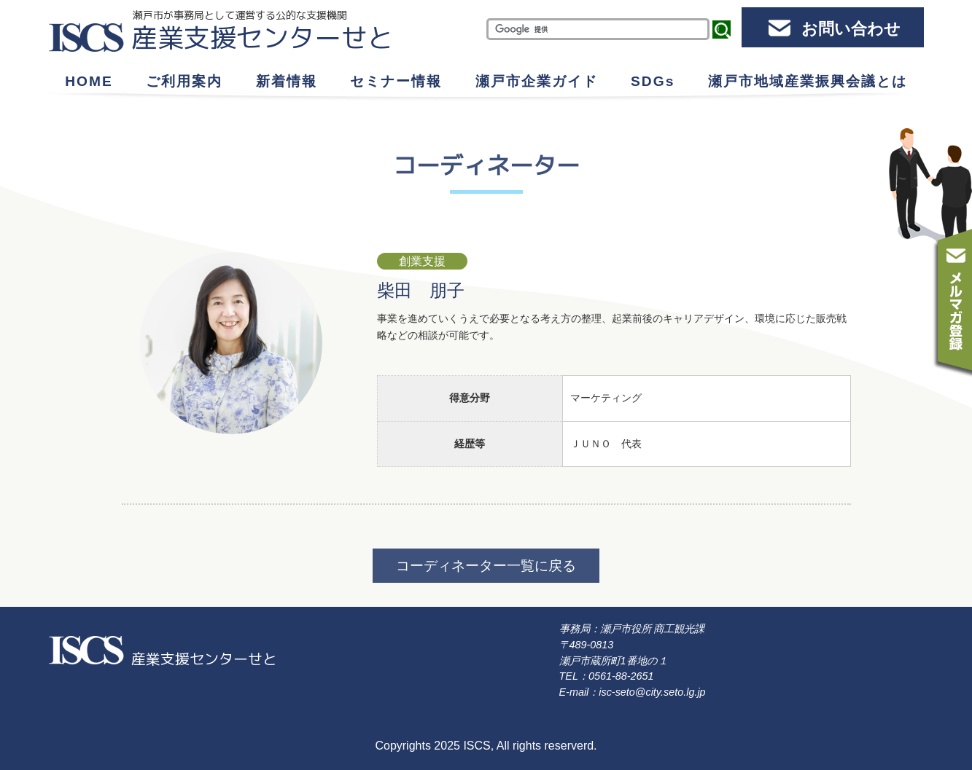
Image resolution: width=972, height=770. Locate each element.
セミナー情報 (396, 81)
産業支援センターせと (262, 37)
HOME (89, 81)
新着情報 (286, 81)
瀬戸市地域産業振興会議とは (807, 81)
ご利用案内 (184, 81)
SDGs (652, 81)
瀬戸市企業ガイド (536, 81)
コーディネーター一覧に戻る (486, 565)
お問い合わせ (851, 29)
